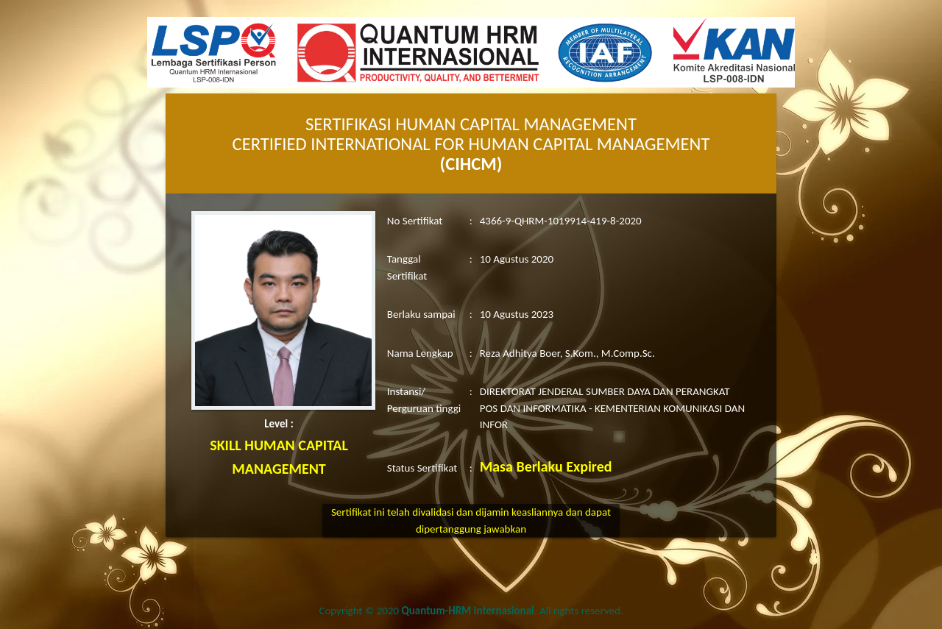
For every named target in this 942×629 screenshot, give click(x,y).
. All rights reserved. (512, 610)
